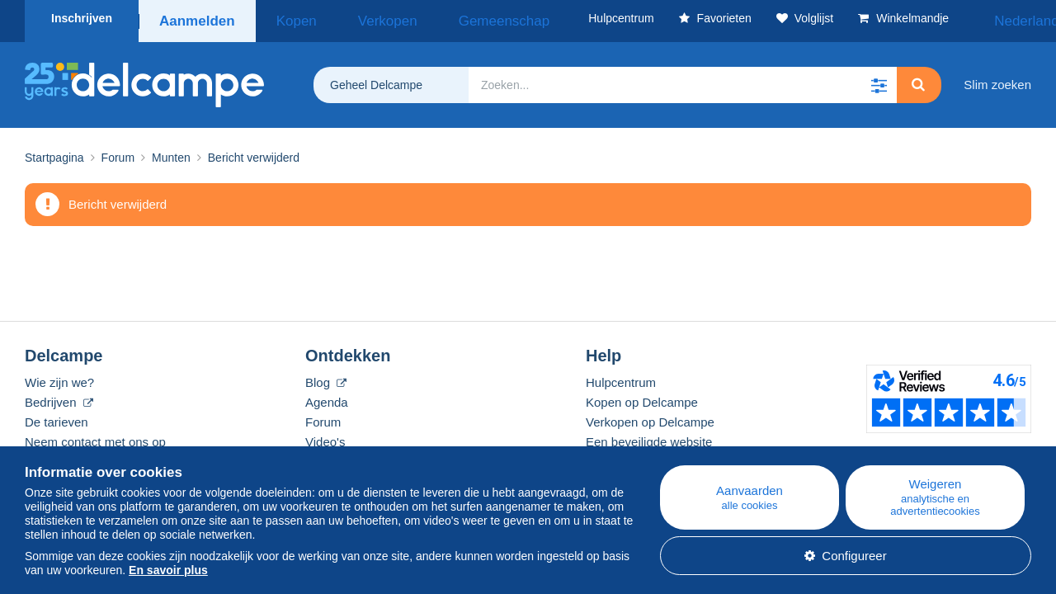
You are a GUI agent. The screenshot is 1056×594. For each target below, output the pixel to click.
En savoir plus (168, 570)
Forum (117, 151)
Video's (325, 436)
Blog (325, 377)
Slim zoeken (997, 79)
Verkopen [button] (355, 18)
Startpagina (54, 151)
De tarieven (56, 416)
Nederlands (989, 18)
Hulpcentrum (621, 377)
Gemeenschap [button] (446, 18)
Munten (171, 151)
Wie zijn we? (59, 377)
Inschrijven (81, 18)
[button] (878, 79)
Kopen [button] (285, 18)
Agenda (326, 396)
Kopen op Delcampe (642, 396)
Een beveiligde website (649, 436)
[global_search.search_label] (683, 79)
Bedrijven (59, 396)
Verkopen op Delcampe (650, 416)
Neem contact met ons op (95, 436)
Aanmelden (196, 18)
